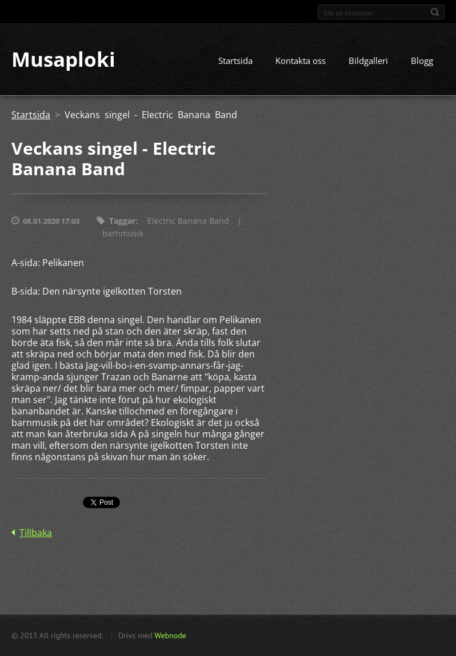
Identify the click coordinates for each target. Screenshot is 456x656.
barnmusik (122, 233)
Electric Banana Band (188, 221)
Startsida (235, 61)
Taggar (122, 221)
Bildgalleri (368, 61)
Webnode (170, 635)
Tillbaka (35, 533)
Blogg (422, 61)
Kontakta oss (300, 61)
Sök (435, 12)
